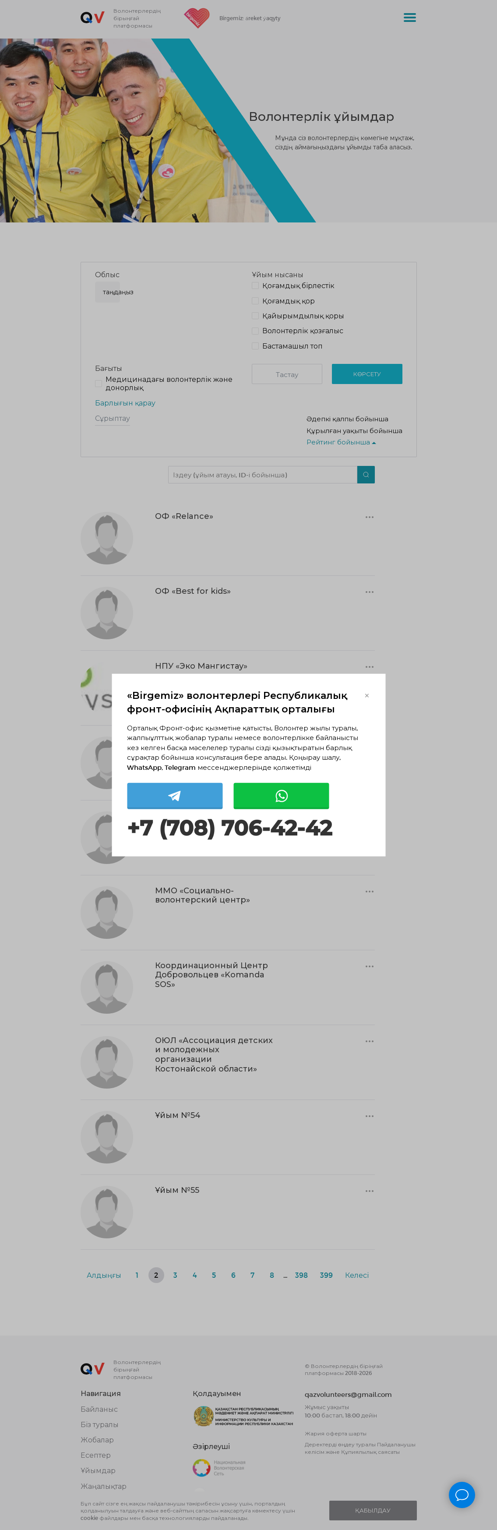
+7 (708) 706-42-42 (229, 828)
